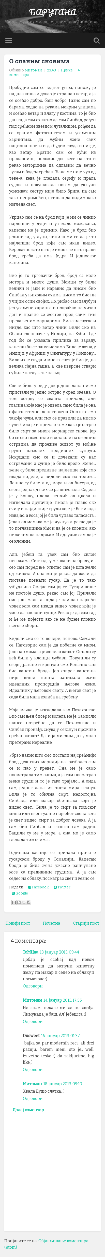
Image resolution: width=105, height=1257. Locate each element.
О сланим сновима (39, 61)
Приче (67, 70)
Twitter (62, 887)
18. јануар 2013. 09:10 (62, 1083)
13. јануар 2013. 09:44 (59, 952)
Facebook (38, 887)
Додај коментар (28, 1110)
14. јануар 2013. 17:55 (62, 1000)
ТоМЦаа (30, 952)
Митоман (32, 1000)
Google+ (21, 893)
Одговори (33, 986)
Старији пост (86, 923)
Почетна (51, 923)
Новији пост (18, 923)
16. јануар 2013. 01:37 (60, 1035)
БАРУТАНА (52, 12)
